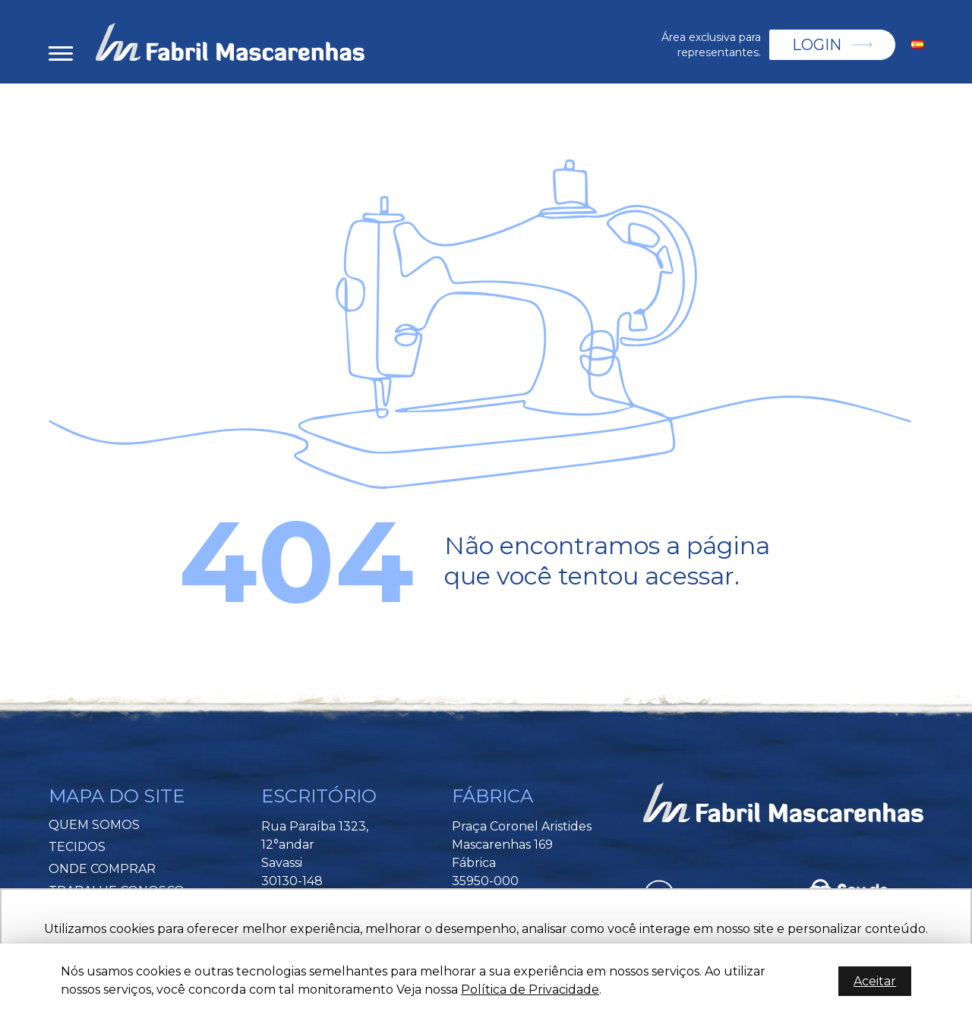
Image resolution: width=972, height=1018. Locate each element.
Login (816, 45)
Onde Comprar (102, 869)
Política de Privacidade (530, 989)
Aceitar (875, 981)
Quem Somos (94, 825)
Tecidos (77, 847)
